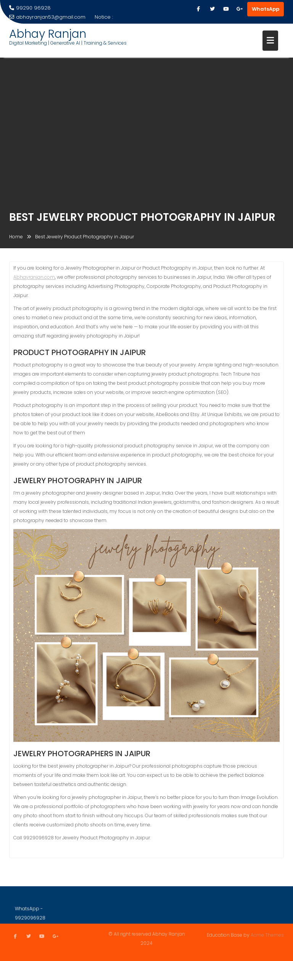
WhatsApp (265, 9)
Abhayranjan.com (34, 278)
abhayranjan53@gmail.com (47, 17)
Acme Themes (267, 935)
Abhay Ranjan (47, 34)
